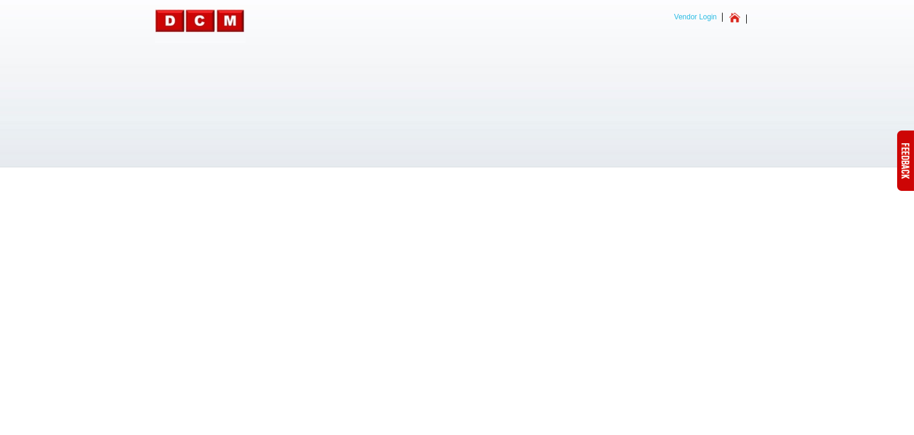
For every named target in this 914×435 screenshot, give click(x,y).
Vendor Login (695, 17)
